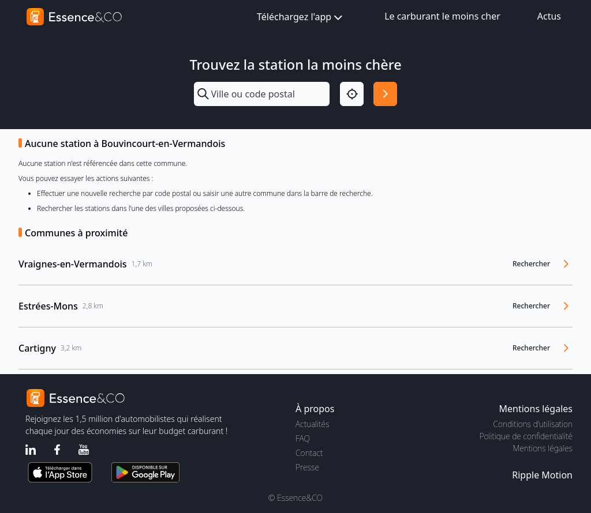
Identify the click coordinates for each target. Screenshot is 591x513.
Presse (307, 467)
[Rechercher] (385, 93)
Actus (549, 16)
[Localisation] (352, 93)
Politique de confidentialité (526, 436)
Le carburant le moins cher (442, 16)
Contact (309, 452)
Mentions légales (543, 448)
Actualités (313, 423)
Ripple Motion (542, 475)
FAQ (303, 438)
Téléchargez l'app (301, 17)
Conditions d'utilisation (533, 423)
